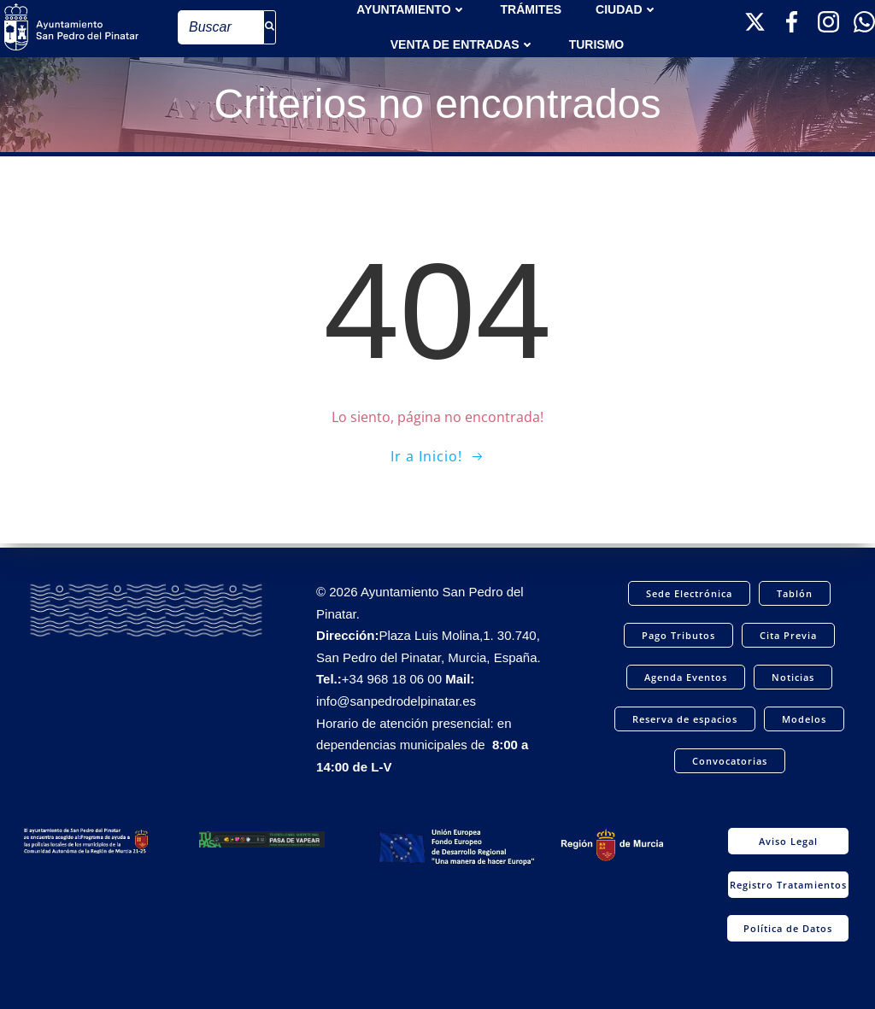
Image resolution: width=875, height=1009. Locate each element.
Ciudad (626, 8)
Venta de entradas (463, 43)
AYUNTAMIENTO (411, 8)
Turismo (597, 43)
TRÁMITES (531, 8)
